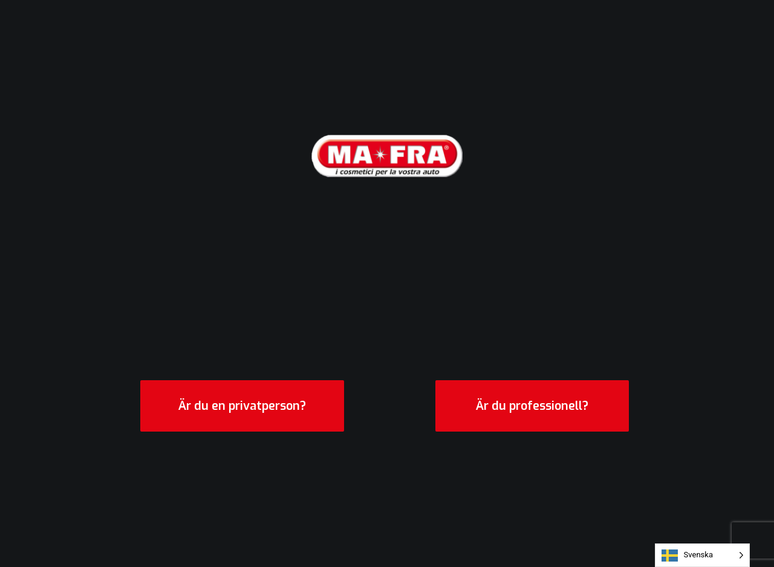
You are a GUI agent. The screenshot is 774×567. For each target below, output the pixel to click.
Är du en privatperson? (242, 406)
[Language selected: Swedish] (702, 555)
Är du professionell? (532, 406)
